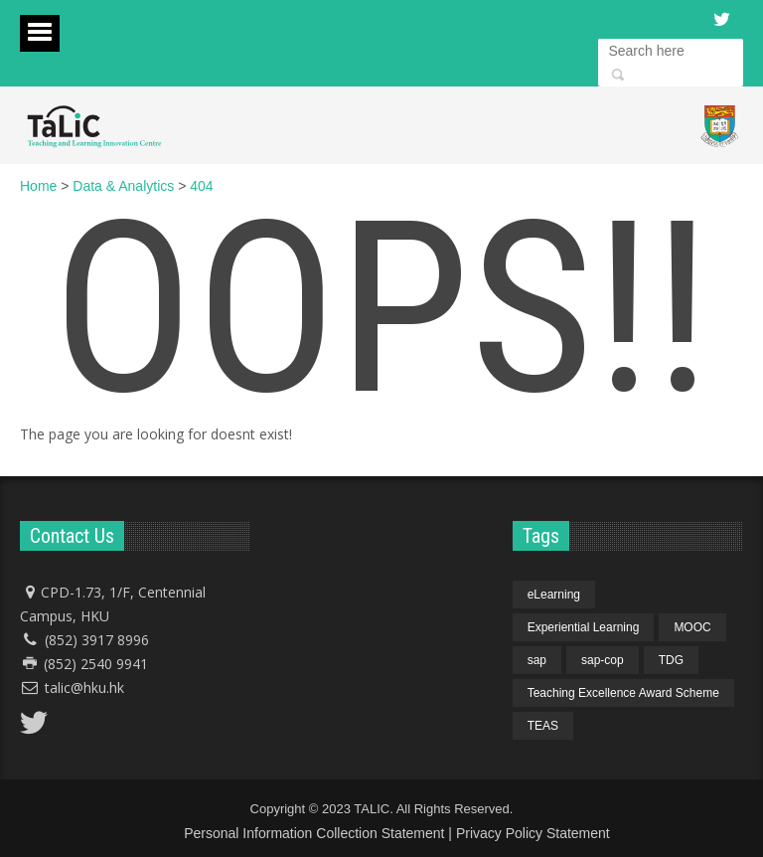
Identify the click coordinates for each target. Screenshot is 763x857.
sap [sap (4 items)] (537, 660)
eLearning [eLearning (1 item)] (554, 594)
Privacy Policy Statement (533, 833)
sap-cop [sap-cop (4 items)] (602, 660)
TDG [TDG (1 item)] (671, 660)
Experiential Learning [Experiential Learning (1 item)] (584, 627)
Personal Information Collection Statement (314, 833)
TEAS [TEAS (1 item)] (543, 726)
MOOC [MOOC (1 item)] (692, 627)
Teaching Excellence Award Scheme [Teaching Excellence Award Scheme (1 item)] (623, 693)
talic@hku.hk (84, 687)
